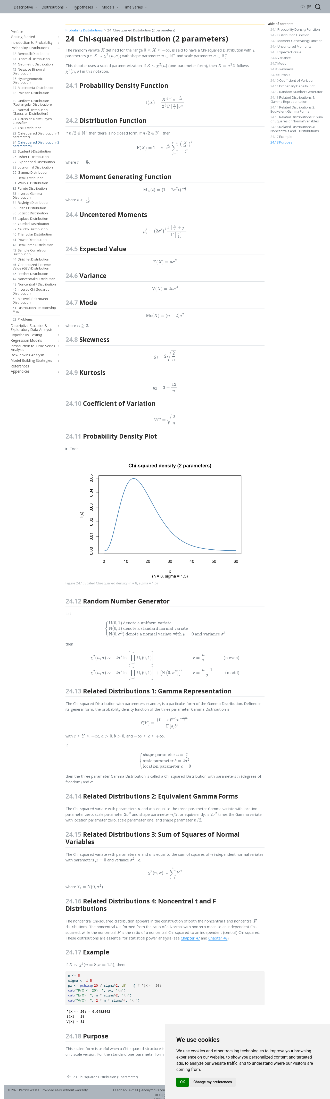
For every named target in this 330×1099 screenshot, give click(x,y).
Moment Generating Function (296, 40)
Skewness (282, 69)
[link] (25, 7)
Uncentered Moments (290, 46)
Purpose (281, 142)
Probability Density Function (295, 29)
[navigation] (57, 37)
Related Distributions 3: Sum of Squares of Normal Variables (296, 119)
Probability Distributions (84, 30)
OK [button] (182, 1082)
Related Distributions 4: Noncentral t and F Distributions (294, 128)
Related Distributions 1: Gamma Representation (292, 99)
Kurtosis (280, 74)
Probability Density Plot (292, 86)
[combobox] (318, 6)
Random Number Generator (296, 91)
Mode (278, 63)
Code (74, 448)
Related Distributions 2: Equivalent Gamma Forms (292, 109)
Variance (280, 57)
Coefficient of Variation (292, 80)
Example (281, 136)
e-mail (133, 1090)
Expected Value (285, 52)
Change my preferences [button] (212, 1082)
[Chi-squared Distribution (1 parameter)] (101, 1077)
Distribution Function (289, 35)
